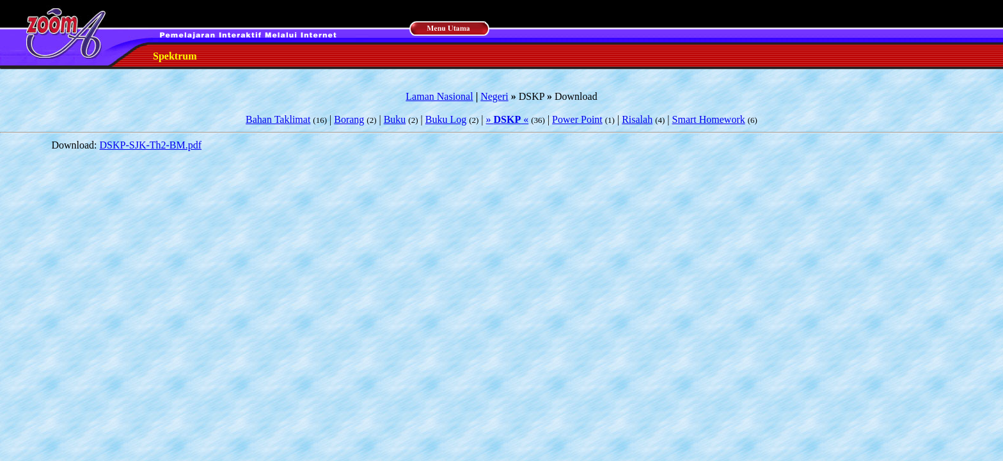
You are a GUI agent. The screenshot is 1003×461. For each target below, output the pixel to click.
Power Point (577, 119)
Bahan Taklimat (278, 119)
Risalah (637, 119)
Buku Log (445, 119)
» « (507, 119)
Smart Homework (708, 119)
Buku (395, 119)
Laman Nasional (439, 96)
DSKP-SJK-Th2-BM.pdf (151, 145)
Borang (349, 119)
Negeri (494, 96)
